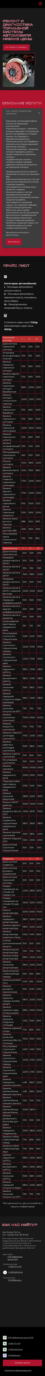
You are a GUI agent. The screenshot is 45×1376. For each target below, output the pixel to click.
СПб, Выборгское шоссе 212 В (20, 1338)
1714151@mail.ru (14, 1280)
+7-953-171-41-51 (15, 1267)
